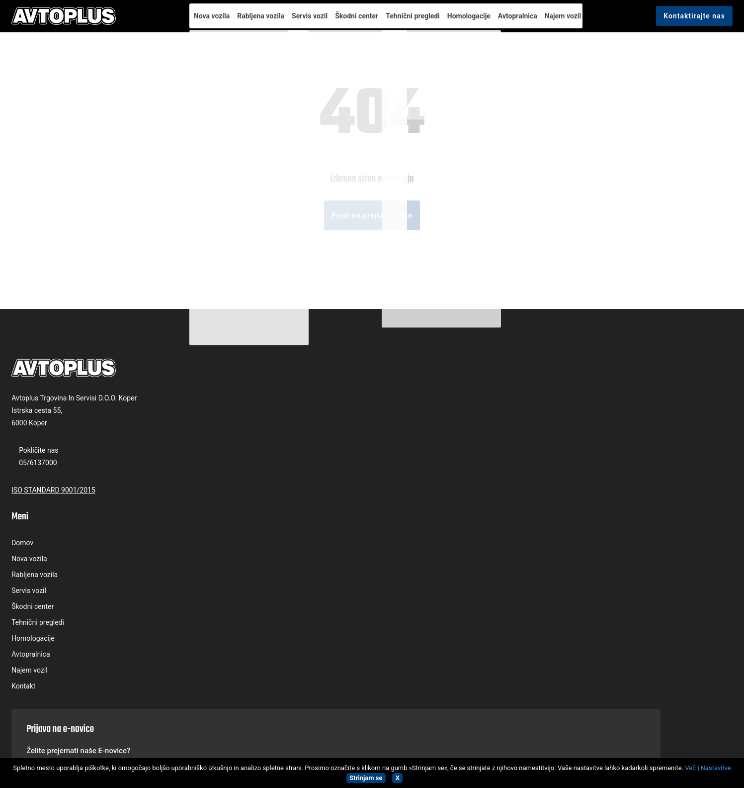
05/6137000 (61, 532)
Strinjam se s (576, 524)
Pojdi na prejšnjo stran (372, 286)
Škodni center (348, 21)
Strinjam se (365, 778)
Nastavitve (716, 768)
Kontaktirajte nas (671, 21)
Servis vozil (297, 21)
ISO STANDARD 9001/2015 (77, 560)
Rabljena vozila (243, 21)
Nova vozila (190, 21)
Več (690, 768)
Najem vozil (571, 21)
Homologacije (469, 21)
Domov (217, 460)
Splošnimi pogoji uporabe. (597, 524)
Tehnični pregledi (409, 21)
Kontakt (218, 603)
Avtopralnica (521, 21)
